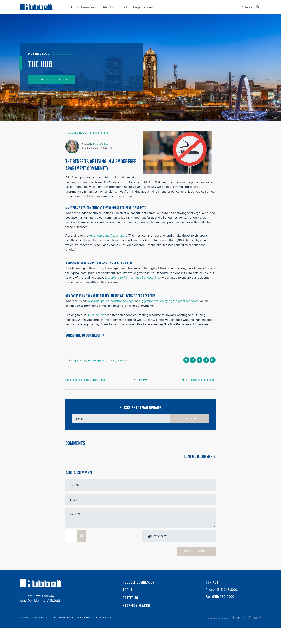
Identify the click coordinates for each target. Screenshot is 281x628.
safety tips (122, 360)
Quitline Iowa (97, 315)
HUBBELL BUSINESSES (138, 582)
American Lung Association (107, 236)
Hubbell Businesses (84, 7)
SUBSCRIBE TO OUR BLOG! (85, 335)
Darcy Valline (100, 144)
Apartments (79, 360)
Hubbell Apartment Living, (101, 360)
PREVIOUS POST (97, 380)
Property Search (144, 7)
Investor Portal (40, 617)
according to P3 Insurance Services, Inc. (133, 278)
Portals (247, 7)
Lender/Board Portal (62, 617)
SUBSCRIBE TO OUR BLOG (51, 79)
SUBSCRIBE (189, 418)
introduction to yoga (119, 301)
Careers (24, 617)
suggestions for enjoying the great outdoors (168, 301)
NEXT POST (187, 380)
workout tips (96, 301)
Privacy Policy (103, 617)
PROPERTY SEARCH (136, 605)
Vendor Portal (84, 617)
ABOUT (127, 590)
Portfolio (123, 7)
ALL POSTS (140, 380)
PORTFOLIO (130, 598)
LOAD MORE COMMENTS (200, 456)
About (108, 7)
